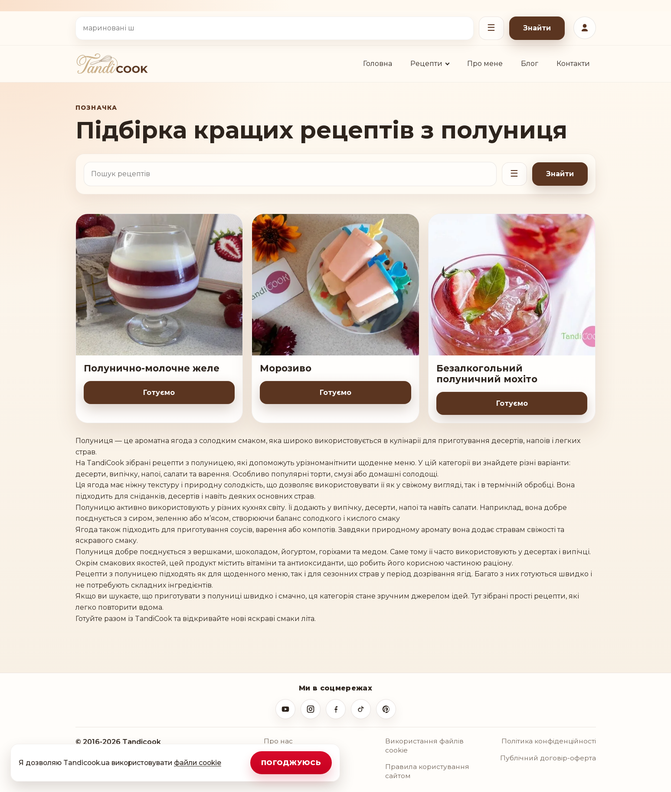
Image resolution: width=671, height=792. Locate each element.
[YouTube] (285, 709)
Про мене (485, 63)
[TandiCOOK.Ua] (111, 64)
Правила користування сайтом (427, 771)
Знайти (537, 28)
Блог (529, 63)
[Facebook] (336, 709)
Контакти (573, 63)
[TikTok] (361, 709)
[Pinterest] (386, 709)
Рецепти (426, 63)
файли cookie (197, 763)
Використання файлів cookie (424, 745)
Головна (377, 63)
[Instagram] (311, 709)
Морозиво (285, 368)
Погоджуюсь (291, 763)
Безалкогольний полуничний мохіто (486, 373)
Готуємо (159, 392)
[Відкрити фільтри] (491, 28)
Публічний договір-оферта (548, 758)
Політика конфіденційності (548, 741)
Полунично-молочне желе (151, 368)
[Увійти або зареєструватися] (584, 27)
